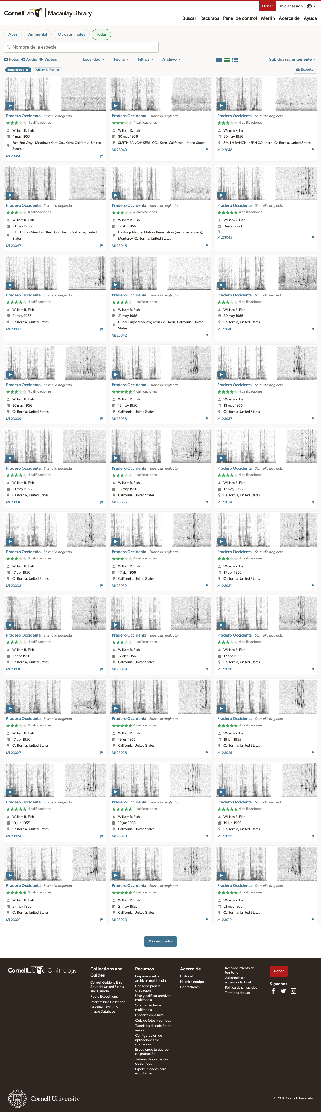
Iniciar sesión (291, 6)
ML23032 (119, 586)
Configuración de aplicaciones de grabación (148, 1040)
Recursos (209, 18)
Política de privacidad (241, 987)
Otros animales (71, 34)
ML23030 (13, 669)
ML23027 (13, 753)
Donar (267, 6)
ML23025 (224, 753)
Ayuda (310, 18)
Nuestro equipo (192, 982)
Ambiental (37, 34)
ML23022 (224, 836)
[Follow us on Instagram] (293, 991)
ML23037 (224, 419)
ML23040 (224, 329)
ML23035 (119, 502)
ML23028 (224, 669)
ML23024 (13, 836)
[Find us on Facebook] (273, 991)
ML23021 (13, 920)
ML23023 (119, 836)
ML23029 (119, 669)
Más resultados (160, 941)
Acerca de (289, 18)
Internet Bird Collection (107, 1002)
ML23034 (224, 502)
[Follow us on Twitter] (283, 991)
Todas (101, 34)
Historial (186, 976)
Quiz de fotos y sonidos (153, 1020)
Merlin (268, 18)
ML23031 (224, 586)
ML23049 (119, 150)
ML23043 (13, 329)
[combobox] (85, 47)
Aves (12, 34)
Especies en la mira (149, 1015)
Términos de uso (237, 993)
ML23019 (224, 920)
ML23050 (13, 156)
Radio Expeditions (104, 996)
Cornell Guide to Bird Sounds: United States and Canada (107, 987)
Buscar (189, 18)
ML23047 (13, 246)
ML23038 (119, 419)
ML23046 (119, 246)
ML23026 (119, 753)
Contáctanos (190, 987)
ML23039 (13, 419)
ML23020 (119, 920)
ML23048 (224, 150)
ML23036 (13, 502)
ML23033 (13, 586)
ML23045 (224, 237)
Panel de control (240, 18)
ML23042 (119, 335)
